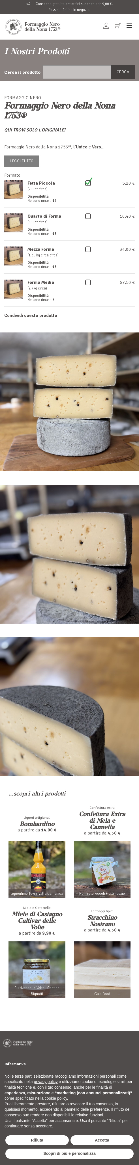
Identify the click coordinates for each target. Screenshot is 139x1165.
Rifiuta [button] (37, 1140)
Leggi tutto (22, 161)
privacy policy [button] (46, 1081)
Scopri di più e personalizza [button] (69, 1153)
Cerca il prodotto (22, 72)
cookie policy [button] (56, 1098)
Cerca (123, 72)
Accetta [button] (102, 1140)
